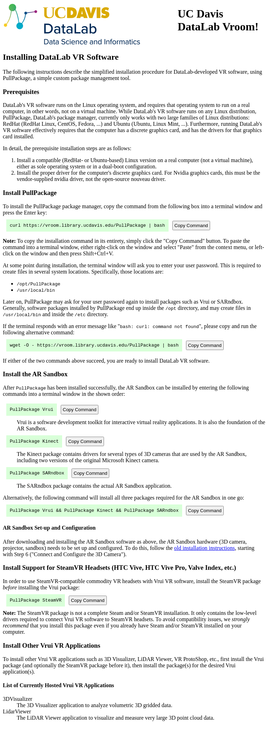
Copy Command (191, 225)
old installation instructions (204, 554)
